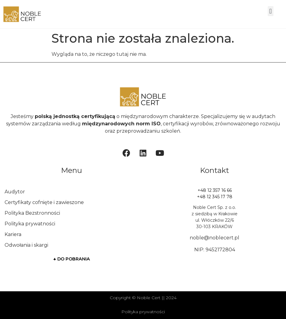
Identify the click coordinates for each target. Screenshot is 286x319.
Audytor (15, 192)
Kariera (13, 234)
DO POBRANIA (71, 259)
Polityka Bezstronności (32, 213)
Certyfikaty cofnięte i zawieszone (44, 202)
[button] (270, 11)
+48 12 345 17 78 (214, 196)
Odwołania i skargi (26, 245)
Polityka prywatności (30, 224)
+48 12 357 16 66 (215, 190)
